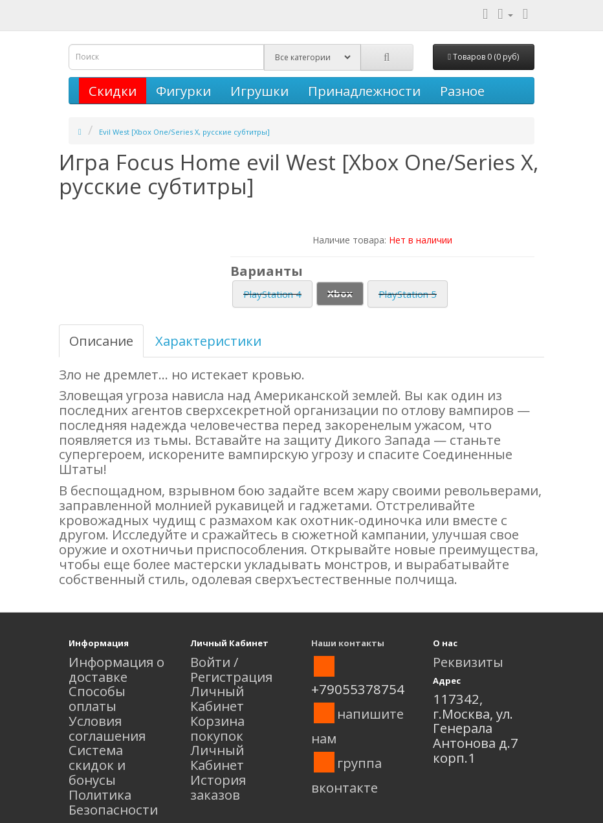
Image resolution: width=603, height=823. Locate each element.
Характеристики (208, 341)
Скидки (113, 91)
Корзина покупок (217, 728)
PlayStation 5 (407, 293)
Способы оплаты (97, 698)
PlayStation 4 (272, 293)
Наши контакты (347, 643)
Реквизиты (468, 662)
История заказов (218, 787)
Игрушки (259, 91)
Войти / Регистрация (231, 669)
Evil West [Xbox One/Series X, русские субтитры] (184, 132)
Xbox (340, 293)
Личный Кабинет (217, 698)
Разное (462, 91)
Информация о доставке (116, 669)
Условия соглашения (107, 728)
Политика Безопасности (113, 801)
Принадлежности (364, 91)
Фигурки (183, 91)
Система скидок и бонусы (97, 765)
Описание (101, 341)
